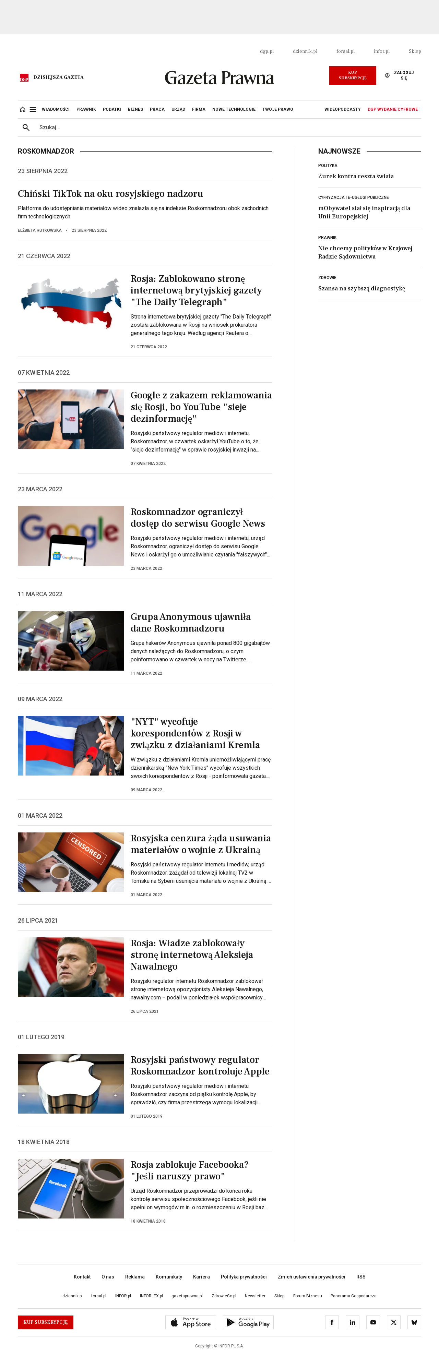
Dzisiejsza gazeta (58, 77)
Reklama (135, 1277)
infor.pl (382, 51)
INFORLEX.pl (151, 1296)
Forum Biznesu (307, 1296)
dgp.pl (267, 51)
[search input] (228, 127)
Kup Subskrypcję (353, 75)
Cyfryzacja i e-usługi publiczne (353, 197)
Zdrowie (327, 277)
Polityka (327, 165)
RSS (361, 1277)
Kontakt (82, 1277)
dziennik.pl (305, 51)
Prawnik (327, 237)
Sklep (415, 51)
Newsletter (255, 1296)
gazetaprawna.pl (187, 1296)
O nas (108, 1277)
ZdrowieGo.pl (224, 1296)
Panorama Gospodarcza (354, 1296)
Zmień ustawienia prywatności (311, 1277)
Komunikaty (169, 1277)
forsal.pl (345, 51)
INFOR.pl (123, 1296)
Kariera (201, 1277)
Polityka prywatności (244, 1277)
